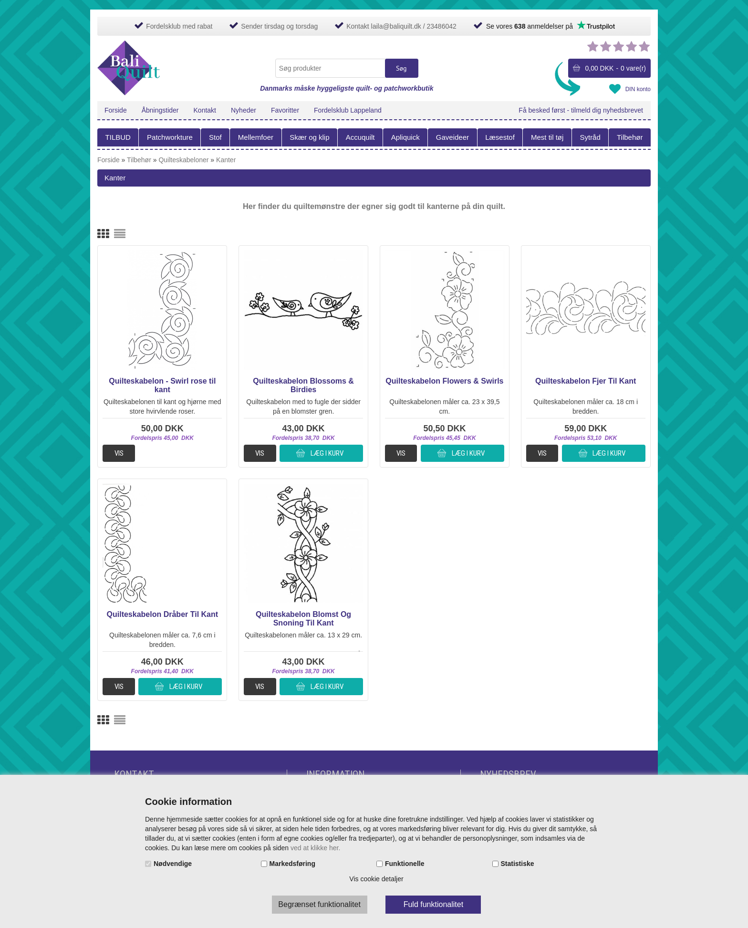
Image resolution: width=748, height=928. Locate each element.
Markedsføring (292, 863)
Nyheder (243, 110)
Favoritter (285, 110)
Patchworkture (170, 137)
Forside (115, 110)
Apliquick (405, 137)
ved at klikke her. (315, 848)
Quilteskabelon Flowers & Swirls (444, 381)
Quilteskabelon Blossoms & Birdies (303, 385)
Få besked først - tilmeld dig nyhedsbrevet (581, 110)
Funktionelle (404, 863)
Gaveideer (452, 137)
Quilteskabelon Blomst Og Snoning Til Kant (303, 618)
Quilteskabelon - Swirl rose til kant (162, 385)
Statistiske (517, 863)
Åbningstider (160, 110)
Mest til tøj (547, 137)
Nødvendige (173, 863)
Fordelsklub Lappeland (348, 110)
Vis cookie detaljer (376, 879)
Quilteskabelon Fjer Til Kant (585, 381)
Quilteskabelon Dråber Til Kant (162, 614)
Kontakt (205, 110)
